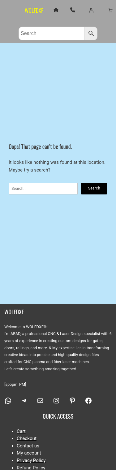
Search (94, 188)
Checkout (27, 438)
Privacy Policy (31, 460)
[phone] (73, 10)
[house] (56, 10)
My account (29, 453)
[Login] (91, 10)
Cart (21, 431)
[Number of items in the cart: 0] (110, 10)
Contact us (28, 446)
